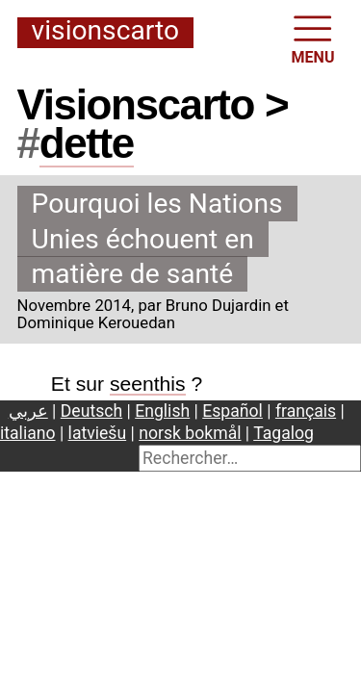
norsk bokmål (190, 433)
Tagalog (283, 433)
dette (86, 143)
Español (232, 411)
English (162, 411)
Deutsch (91, 411)
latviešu (97, 433)
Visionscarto (105, 31)
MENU (313, 38)
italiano (28, 433)
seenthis (148, 383)
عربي (28, 411)
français (305, 411)
